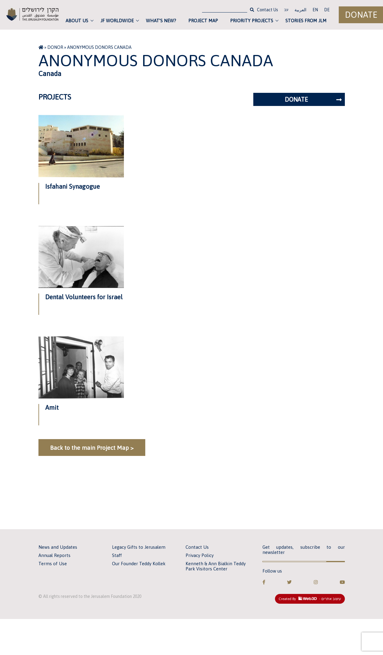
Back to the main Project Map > (92, 447)
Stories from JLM (306, 20)
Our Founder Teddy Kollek (138, 563)
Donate (361, 15)
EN (315, 9)
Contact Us (267, 9)
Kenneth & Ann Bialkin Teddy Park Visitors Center (216, 566)
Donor (55, 47)
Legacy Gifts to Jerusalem (138, 547)
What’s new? (161, 20)
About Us (77, 20)
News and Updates (57, 547)
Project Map (203, 20)
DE (327, 9)
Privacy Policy (200, 555)
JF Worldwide (117, 20)
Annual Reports (54, 555)
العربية (300, 9)
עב (286, 10)
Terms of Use (52, 563)
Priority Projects (251, 20)
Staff (117, 555)
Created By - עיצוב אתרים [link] (310, 598)
